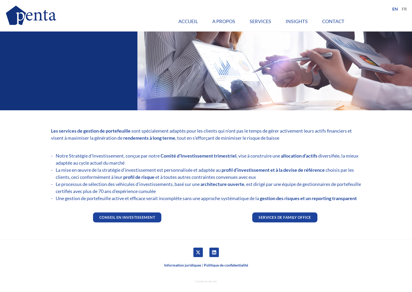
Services (260, 21)
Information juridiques (182, 265)
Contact (333, 21)
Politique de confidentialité (226, 265)
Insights (297, 21)
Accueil (188, 21)
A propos (223, 21)
